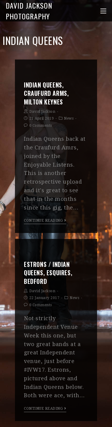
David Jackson (42, 112)
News (68, 118)
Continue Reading (45, 220)
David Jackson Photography (29, 10)
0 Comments (40, 125)
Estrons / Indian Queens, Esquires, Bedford (48, 272)
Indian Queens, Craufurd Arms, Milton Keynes (46, 93)
